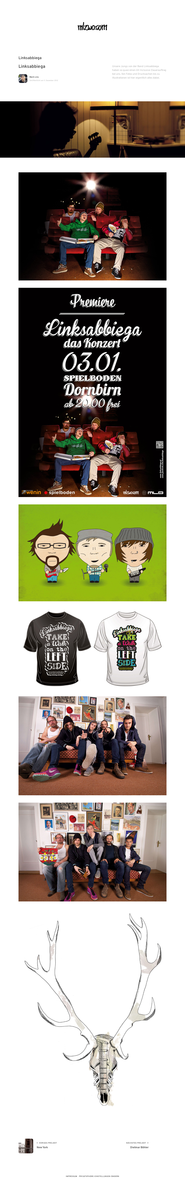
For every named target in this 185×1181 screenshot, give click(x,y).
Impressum (71, 1176)
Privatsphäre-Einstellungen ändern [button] (99, 1176)
